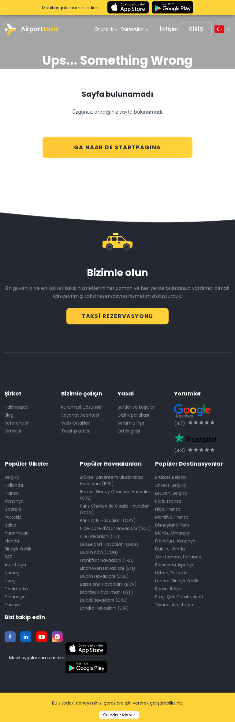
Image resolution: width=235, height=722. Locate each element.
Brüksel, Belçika (171, 476)
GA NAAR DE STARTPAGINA (118, 144)
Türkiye (12, 604)
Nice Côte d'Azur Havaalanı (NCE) (115, 527)
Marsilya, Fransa (171, 516)
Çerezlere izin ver (119, 715)
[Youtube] (41, 635)
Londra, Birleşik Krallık (176, 580)
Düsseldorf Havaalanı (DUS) (109, 543)
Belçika (12, 476)
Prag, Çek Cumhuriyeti (179, 596)
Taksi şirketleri (76, 430)
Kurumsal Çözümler (82, 406)
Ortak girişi (129, 430)
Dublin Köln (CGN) (99, 551)
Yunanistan (17, 532)
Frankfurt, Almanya (175, 540)
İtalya (10, 524)
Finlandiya (15, 596)
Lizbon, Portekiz (171, 572)
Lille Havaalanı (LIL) (99, 535)
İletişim (169, 29)
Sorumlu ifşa (131, 422)
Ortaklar (13, 430)
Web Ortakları (75, 422)
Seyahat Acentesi (80, 414)
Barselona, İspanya (175, 564)
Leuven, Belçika (171, 492)
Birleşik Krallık (18, 548)
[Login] (196, 29)
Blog (9, 414)
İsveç (10, 580)
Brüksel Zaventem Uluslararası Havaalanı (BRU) (111, 479)
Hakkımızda (16, 406)
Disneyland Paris (172, 524)
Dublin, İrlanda (170, 548)
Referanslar (17, 422)
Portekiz (13, 516)
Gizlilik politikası (133, 414)
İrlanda (12, 540)
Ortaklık (106, 29)
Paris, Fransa (168, 500)
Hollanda (14, 484)
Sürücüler (134, 29)
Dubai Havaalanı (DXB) (104, 599)
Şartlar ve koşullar (136, 406)
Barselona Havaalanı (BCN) (108, 583)
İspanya (13, 508)
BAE (8, 556)
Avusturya (15, 564)
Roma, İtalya (168, 588)
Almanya (14, 500)
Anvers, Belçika (170, 484)
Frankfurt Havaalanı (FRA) (107, 559)
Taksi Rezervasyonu (117, 312)
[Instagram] (57, 635)
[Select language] (222, 29)
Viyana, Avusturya (174, 604)
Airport (31, 29)
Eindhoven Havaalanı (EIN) (107, 567)
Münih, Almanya (172, 532)
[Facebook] (10, 635)
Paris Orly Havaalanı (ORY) (108, 519)
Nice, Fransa (168, 508)
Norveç (12, 572)
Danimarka (16, 588)
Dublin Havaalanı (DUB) (104, 575)
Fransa (12, 492)
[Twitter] (25, 635)
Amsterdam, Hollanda (178, 556)
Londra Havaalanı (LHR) (104, 607)
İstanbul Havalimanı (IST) (106, 591)
